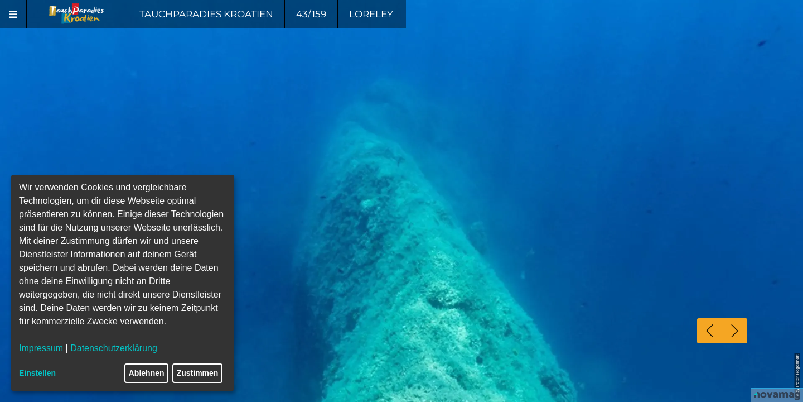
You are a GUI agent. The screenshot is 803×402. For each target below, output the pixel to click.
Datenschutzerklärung (113, 348)
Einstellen (37, 372)
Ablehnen (147, 372)
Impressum (41, 348)
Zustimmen (198, 372)
